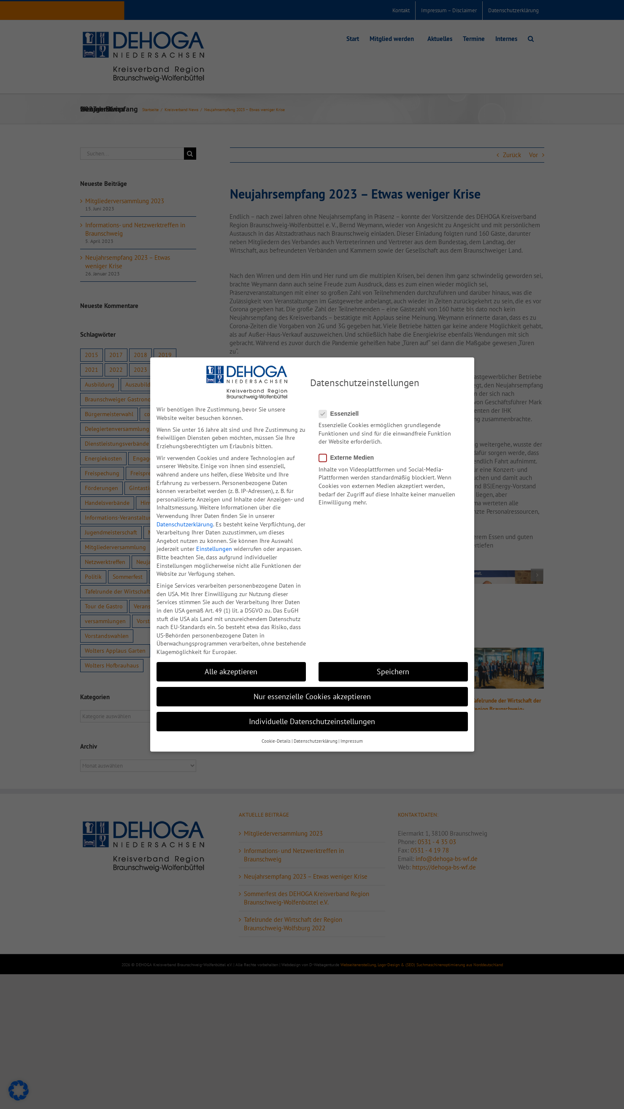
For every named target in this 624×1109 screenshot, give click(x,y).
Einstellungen (214, 549)
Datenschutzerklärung (185, 524)
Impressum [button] (351, 741)
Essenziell (342, 414)
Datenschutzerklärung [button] (316, 741)
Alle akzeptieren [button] (231, 671)
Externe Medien (350, 458)
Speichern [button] (393, 671)
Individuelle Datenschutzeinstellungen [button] (312, 721)
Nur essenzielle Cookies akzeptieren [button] (312, 696)
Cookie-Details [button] (276, 741)
